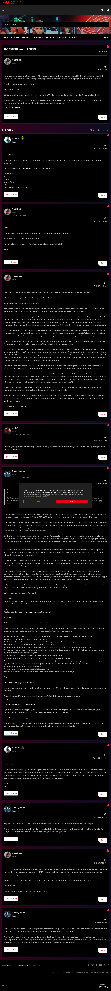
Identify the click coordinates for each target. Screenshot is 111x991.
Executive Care (36, 37)
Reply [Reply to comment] (103, 196)
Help (101, 10)
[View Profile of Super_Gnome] (18, 471)
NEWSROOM (21, 965)
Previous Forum (49, 37)
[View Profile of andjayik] (16, 428)
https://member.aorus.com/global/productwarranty (25, 718)
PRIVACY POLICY (70, 972)
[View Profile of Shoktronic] (17, 59)
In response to (20, 215)
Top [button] (5, 985)
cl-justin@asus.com (28, 168)
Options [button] (105, 37)
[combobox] (55, 24)
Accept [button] (71, 501)
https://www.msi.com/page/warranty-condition (19, 683)
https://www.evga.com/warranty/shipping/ (23, 704)
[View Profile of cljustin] (15, 138)
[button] (6, 116)
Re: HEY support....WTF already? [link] (67, 37)
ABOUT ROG (6, 965)
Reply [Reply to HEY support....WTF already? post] (103, 118)
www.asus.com (31, 612)
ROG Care (25, 37)
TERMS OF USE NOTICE (57, 972)
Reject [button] (39, 501)
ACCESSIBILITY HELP (35, 965)
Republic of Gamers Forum (11, 37)
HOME (13, 965)
